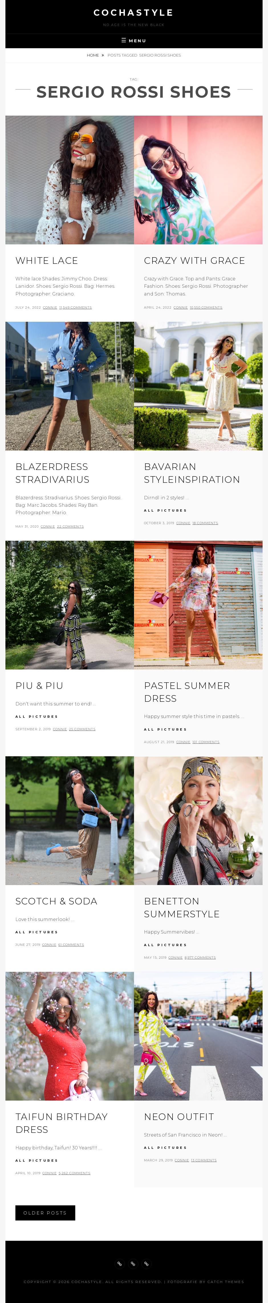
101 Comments (206, 742)
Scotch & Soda (56, 901)
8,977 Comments (200, 958)
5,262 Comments (74, 1173)
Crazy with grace (194, 260)
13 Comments (204, 1160)
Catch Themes (226, 1282)
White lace (46, 260)
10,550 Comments (206, 307)
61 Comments (71, 945)
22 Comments (70, 526)
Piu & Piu (39, 685)
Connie (50, 307)
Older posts (45, 1213)
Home (93, 55)
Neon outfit (179, 1116)
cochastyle (134, 12)
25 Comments (82, 729)
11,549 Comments (75, 307)
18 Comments (205, 523)
